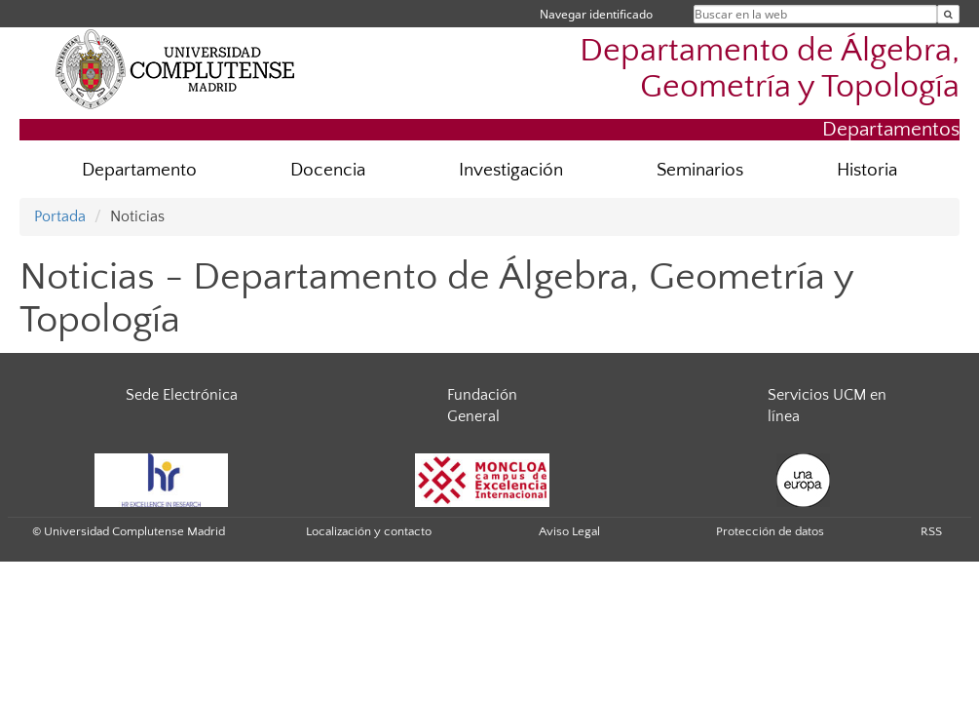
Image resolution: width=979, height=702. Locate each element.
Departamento (139, 170)
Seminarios (700, 170)
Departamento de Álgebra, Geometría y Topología (770, 69)
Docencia (327, 170)
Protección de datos (770, 531)
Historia (867, 170)
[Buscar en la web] (948, 14)
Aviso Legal (569, 531)
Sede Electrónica (182, 395)
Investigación (511, 170)
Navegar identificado (596, 14)
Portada (60, 216)
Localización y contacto (369, 531)
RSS (931, 531)
